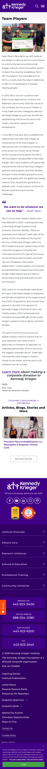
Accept (23, 764)
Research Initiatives (14, 553)
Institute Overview (13, 532)
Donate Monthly (13, 700)
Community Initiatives (15, 585)
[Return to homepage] (14, 6)
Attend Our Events (12, 712)
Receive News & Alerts (14, 689)
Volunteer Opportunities (15, 717)
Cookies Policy (9, 735)
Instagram (30, 501)
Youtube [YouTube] (17, 501)
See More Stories (23, 459)
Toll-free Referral (23, 616)
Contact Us (7, 728)
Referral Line (23, 603)
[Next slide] (41, 433)
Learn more (11, 372)
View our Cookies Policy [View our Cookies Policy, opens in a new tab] (17, 759)
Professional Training (15, 575)
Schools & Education (14, 564)
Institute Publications (14, 678)
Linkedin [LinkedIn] (23, 501)
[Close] (44, 746)
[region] (23, 756)
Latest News (9, 684)
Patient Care (10, 542)
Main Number (23, 630)
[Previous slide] (5, 433)
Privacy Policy (8, 742)
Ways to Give (9, 721)
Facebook (10, 501)
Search (36, 6)
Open (42, 6)
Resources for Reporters (15, 693)
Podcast (37, 501)
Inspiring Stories (11, 673)
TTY (23, 643)
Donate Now (10, 706)
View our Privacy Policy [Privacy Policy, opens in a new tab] (35, 759)
